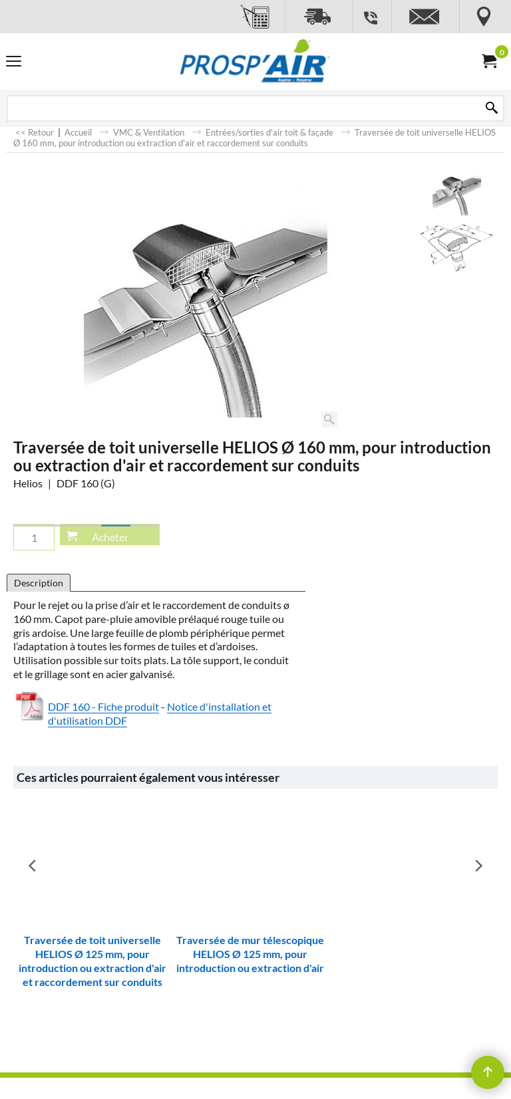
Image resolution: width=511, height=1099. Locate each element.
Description (38, 582)
